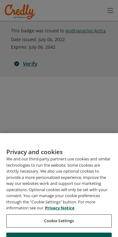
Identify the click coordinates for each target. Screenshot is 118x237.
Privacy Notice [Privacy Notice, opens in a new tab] (60, 225)
